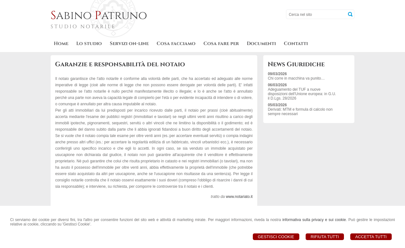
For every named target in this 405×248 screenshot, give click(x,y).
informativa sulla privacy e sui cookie (314, 220)
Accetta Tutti (371, 236)
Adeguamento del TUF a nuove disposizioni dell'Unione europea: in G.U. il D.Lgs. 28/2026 (302, 94)
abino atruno (99, 15)
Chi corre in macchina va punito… (296, 78)
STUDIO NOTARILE (83, 26)
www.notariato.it (239, 196)
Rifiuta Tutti (325, 236)
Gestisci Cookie (276, 236)
